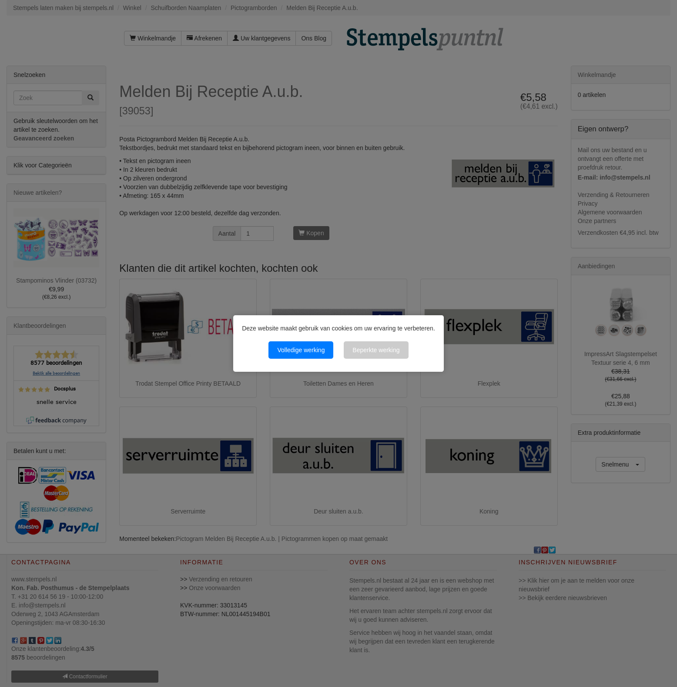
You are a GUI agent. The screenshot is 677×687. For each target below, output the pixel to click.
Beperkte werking (375, 350)
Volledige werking (301, 350)
